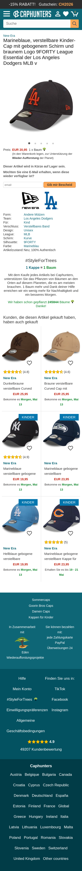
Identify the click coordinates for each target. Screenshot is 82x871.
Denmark (21, 796)
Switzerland (58, 848)
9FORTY (30, 242)
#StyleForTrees (22, 699)
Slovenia (21, 848)
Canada (65, 774)
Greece (20, 817)
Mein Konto (22, 689)
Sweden (38, 848)
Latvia (14, 827)
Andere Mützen (34, 214)
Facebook (60, 699)
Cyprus (34, 785)
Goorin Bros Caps (41, 605)
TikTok (60, 689)
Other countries (55, 859)
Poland (15, 838)
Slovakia (66, 838)
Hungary (36, 817)
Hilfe (22, 678)
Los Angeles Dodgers (38, 218)
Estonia (19, 806)
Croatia (19, 785)
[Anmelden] (58, 14)
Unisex (28, 230)
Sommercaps (41, 600)
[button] (29, 143)
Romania (48, 838)
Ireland (52, 817)
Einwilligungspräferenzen (27, 710)
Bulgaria (49, 774)
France (49, 806)
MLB (27, 234)
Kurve (28, 238)
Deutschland (42, 796)
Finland (34, 806)
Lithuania (29, 827)
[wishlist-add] (31, 362)
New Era (9, 35)
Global (63, 806)
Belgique (32, 774)
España (62, 796)
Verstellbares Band (37, 226)
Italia (64, 817)
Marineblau (31, 246)
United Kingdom (27, 859)
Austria (16, 774)
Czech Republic (56, 785)
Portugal (31, 838)
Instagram (60, 710)
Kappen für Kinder (41, 617)
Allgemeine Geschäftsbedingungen (26, 725)
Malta (68, 827)
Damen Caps (41, 611)
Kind (27, 222)
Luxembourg (50, 827)
